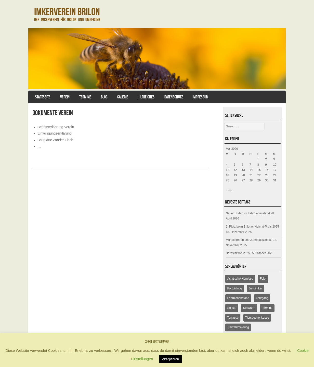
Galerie (122, 97)
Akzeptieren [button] (170, 359)
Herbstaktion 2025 (237, 253)
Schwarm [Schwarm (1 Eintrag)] (249, 308)
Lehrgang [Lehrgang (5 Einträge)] (262, 298)
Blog (104, 97)
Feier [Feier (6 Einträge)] (263, 278)
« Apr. (229, 190)
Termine (85, 97)
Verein (65, 97)
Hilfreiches (146, 97)
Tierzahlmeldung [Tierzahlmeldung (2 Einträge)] (238, 327)
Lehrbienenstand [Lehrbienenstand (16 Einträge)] (238, 298)
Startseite (42, 97)
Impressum (201, 97)
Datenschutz (173, 97)
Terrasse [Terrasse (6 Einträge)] (232, 317)
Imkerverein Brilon (67, 11)
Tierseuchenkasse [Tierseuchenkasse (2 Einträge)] (257, 317)
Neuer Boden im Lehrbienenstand (248, 213)
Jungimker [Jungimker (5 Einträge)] (255, 288)
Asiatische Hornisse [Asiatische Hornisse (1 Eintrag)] (240, 278)
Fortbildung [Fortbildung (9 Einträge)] (234, 288)
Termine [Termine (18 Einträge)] (267, 308)
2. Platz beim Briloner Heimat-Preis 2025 (252, 226)
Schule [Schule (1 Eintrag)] (231, 308)
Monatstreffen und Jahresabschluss (249, 240)
